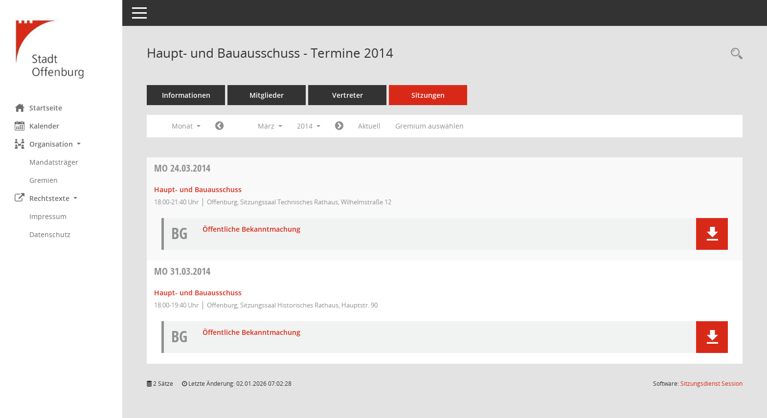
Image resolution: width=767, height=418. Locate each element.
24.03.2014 (182, 168)
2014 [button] (308, 126)
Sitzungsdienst (711, 383)
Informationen (186, 95)
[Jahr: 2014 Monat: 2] (219, 126)
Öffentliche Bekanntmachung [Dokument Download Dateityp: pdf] (251, 229)
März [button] (270, 126)
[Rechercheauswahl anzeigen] (734, 54)
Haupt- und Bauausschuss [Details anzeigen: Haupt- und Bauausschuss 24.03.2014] (198, 189)
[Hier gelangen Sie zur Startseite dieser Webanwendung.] (61, 48)
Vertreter (347, 95)
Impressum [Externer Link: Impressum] (48, 216)
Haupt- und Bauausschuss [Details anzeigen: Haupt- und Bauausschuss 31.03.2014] (198, 292)
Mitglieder (266, 95)
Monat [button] (186, 126)
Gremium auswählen (429, 126)
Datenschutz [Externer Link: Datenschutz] (49, 234)
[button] (61, 144)
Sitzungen (428, 95)
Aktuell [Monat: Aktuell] (369, 126)
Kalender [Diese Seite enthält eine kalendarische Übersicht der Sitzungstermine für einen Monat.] (37, 126)
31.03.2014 (182, 271)
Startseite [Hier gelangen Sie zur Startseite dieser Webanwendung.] (38, 107)
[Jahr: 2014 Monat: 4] (339, 126)
